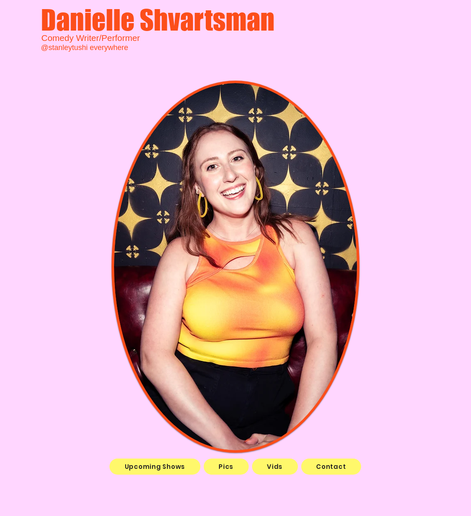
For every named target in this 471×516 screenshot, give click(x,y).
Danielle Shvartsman (158, 19)
